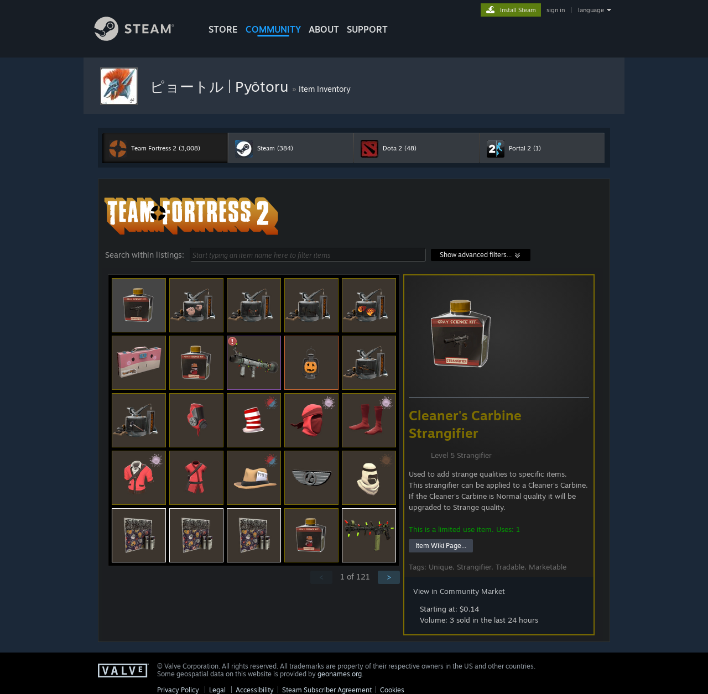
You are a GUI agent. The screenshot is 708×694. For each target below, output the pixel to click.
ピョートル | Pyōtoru (221, 86)
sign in (555, 10)
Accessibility (255, 690)
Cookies (392, 690)
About (324, 29)
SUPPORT (367, 29)
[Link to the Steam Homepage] (142, 38)
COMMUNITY (273, 29)
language (591, 10)
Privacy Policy (178, 690)
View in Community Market (459, 591)
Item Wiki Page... (440, 545)
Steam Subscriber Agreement (327, 690)
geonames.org (339, 674)
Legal (217, 690)
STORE (223, 29)
